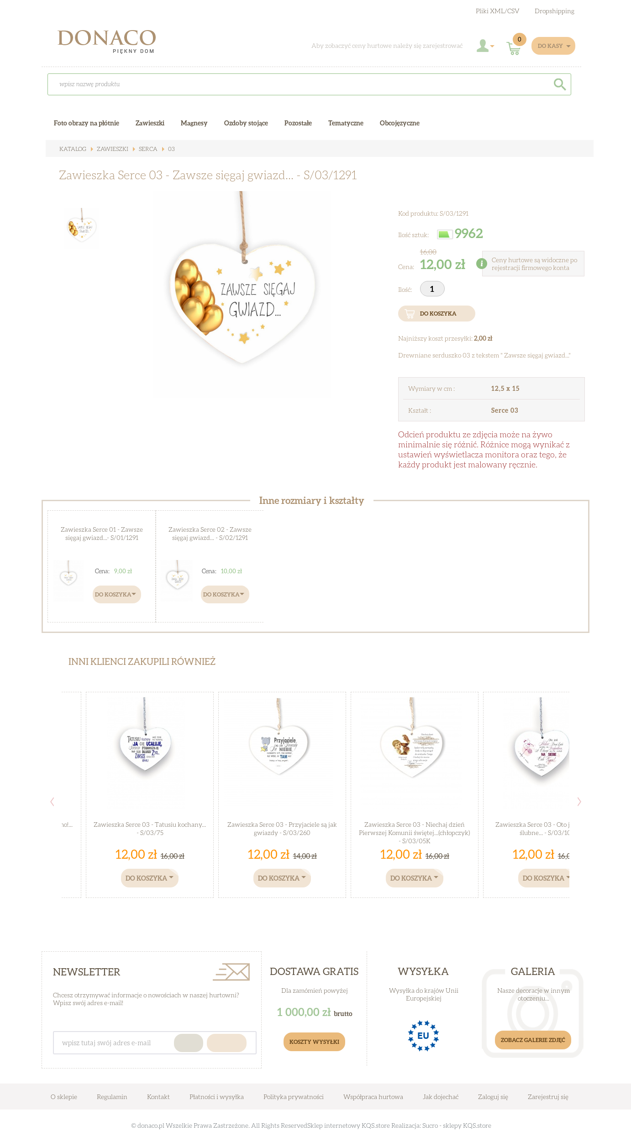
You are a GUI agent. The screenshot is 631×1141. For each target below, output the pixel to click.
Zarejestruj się (548, 1096)
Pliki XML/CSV (498, 11)
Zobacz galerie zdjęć (533, 1040)
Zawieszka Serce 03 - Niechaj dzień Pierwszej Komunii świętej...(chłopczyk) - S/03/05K (414, 831)
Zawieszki (110, 148)
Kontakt (158, 1096)
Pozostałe (298, 123)
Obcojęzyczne (400, 123)
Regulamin (112, 1096)
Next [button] (579, 802)
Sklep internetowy (333, 1125)
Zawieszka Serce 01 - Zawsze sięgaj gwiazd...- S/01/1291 (101, 532)
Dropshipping (554, 11)
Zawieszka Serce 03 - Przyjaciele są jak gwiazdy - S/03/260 (282, 827)
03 (166, 148)
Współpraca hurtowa (373, 1096)
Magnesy (194, 123)
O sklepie (64, 1096)
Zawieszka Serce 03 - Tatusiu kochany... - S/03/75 (150, 827)
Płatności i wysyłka (216, 1096)
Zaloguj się (493, 1096)
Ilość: (405, 289)
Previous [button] (52, 802)
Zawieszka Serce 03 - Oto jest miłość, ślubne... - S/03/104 (547, 827)
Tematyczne (345, 123)
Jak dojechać (441, 1096)
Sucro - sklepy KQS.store (456, 1125)
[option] (242, 294)
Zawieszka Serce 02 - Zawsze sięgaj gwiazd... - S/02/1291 (210, 532)
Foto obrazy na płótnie (86, 123)
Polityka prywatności (293, 1096)
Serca (144, 148)
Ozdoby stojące (246, 123)
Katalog (72, 148)
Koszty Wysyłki (314, 1041)
